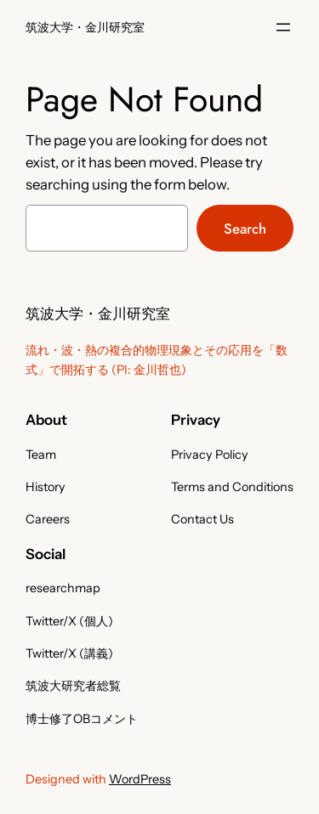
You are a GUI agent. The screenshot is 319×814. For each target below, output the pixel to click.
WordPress (140, 779)
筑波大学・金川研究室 (85, 27)
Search (245, 228)
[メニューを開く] (283, 27)
